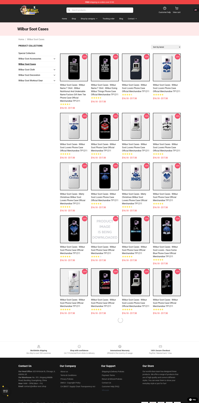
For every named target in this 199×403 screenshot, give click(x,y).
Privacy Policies (66, 379)
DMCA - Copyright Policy (70, 383)
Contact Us (106, 383)
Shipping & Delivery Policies (113, 371)
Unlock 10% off (5, 391)
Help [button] (192, 399)
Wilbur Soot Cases (35, 39)
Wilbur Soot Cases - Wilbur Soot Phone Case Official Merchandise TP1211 (103, 147)
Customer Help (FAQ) (110, 386)
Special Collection (26, 53)
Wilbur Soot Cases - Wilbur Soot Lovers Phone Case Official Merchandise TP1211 (135, 88)
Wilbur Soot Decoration (29, 75)
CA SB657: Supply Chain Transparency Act (77, 386)
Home (21, 39)
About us (64, 371)
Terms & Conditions (68, 375)
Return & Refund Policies (112, 379)
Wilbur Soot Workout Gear (30, 80)
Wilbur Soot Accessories (29, 58)
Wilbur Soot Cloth (26, 69)
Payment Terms (108, 375)
